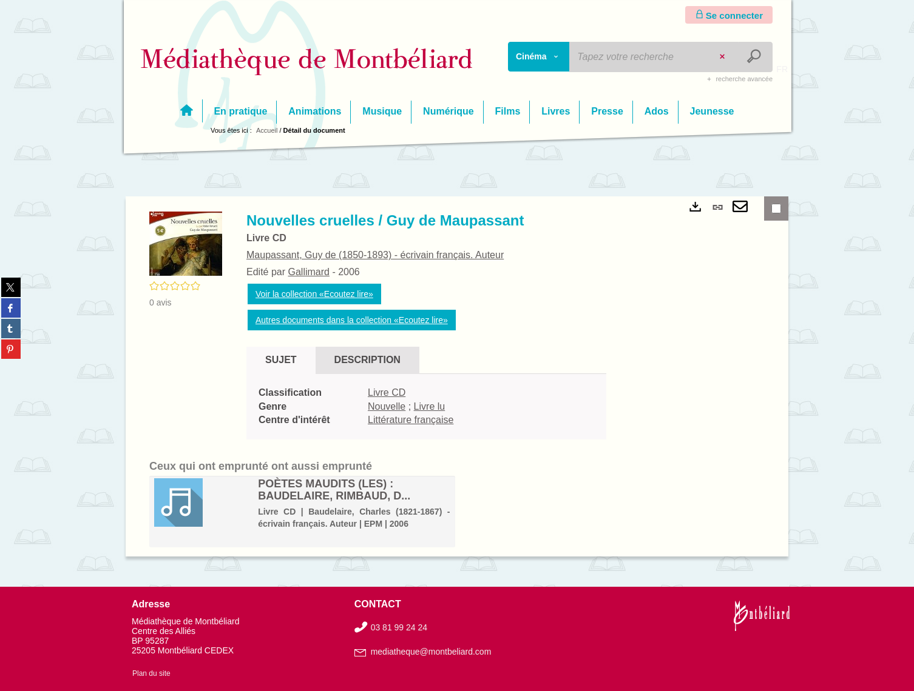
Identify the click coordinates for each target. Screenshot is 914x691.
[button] (185, 243)
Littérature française (410, 420)
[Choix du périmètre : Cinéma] (539, 57)
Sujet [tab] (281, 360)
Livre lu (429, 406)
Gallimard (308, 272)
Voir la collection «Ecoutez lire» (314, 294)
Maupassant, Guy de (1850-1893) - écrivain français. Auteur (375, 255)
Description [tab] (367, 360)
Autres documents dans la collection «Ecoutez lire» (352, 320)
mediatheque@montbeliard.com (431, 651)
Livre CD (386, 392)
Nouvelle (386, 406)
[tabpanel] (426, 407)
